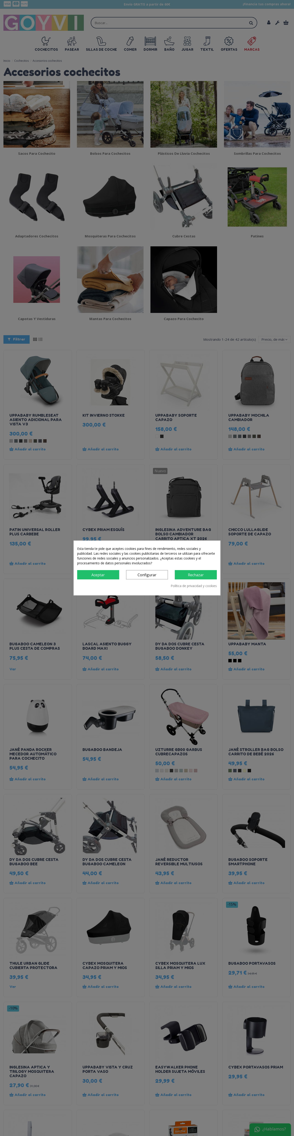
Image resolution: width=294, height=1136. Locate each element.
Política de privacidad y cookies (194, 586)
